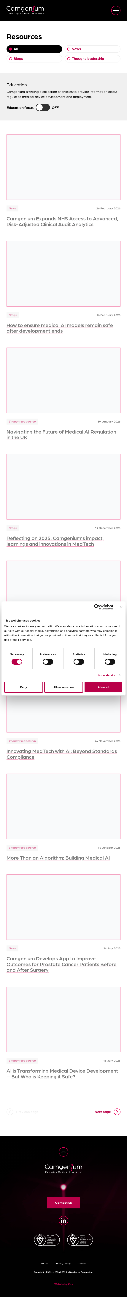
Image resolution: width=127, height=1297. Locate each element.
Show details (106, 675)
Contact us (63, 1202)
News (76, 48)
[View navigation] (116, 10)
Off (55, 107)
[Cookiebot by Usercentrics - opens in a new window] (97, 607)
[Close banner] (121, 607)
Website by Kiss (63, 1283)
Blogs (18, 58)
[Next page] (107, 1111)
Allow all (103, 687)
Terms (44, 1263)
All (16, 48)
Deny (23, 687)
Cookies (81, 1263)
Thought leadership (88, 58)
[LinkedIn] (63, 1220)
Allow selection (63, 687)
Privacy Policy (63, 1263)
